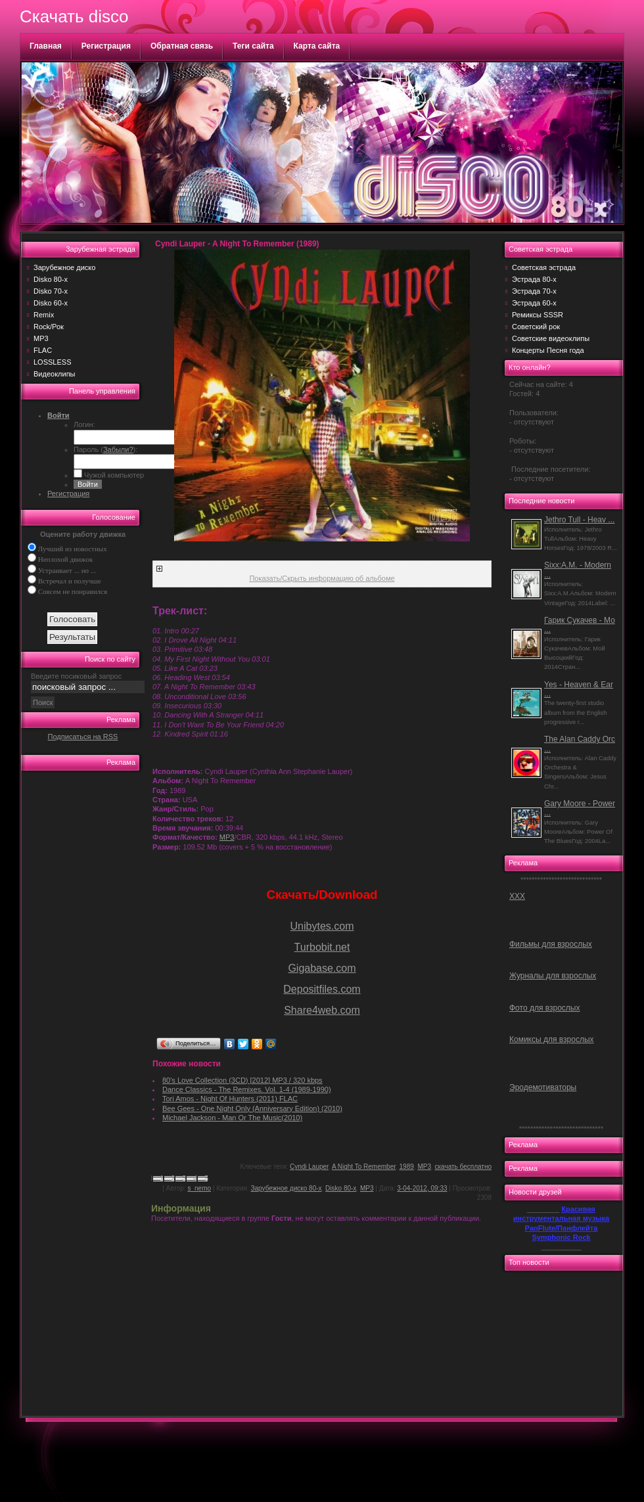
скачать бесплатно (463, 1166)
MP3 (41, 338)
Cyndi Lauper (309, 1166)
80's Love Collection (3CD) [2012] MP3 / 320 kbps (242, 1080)
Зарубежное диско (64, 267)
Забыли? (118, 449)
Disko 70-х (51, 291)
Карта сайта (317, 46)
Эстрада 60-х (534, 303)
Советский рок (536, 326)
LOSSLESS (52, 362)
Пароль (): (105, 449)
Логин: (84, 424)
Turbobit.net (322, 947)
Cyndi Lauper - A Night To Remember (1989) (237, 243)
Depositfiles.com (321, 989)
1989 (407, 1166)
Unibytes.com (322, 926)
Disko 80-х (51, 279)
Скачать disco (74, 16)
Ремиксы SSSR (537, 315)
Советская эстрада (544, 267)
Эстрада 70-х (534, 291)
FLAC (43, 350)
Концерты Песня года (548, 350)
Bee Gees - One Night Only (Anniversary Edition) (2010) (252, 1108)
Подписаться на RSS (83, 736)
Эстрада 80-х (534, 279)
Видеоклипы (55, 374)
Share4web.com (322, 1010)
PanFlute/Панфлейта (561, 1228)
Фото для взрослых (544, 1008)
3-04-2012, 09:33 (422, 1188)
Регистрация (106, 46)
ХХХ (517, 896)
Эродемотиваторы (542, 1087)
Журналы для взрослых (552, 975)
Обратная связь (181, 46)
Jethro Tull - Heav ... (579, 519)
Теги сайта (253, 46)
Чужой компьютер (113, 475)
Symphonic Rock (561, 1237)
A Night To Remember (364, 1166)
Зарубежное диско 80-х (286, 1188)
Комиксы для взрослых (551, 1039)
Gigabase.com (322, 968)
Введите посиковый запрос (76, 676)
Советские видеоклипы (550, 338)
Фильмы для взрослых (550, 944)
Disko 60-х (51, 303)
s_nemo (199, 1188)
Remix (44, 315)
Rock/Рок (49, 326)
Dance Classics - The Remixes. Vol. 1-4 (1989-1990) (246, 1089)
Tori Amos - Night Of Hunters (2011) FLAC (230, 1099)
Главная (46, 46)
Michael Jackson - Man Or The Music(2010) (232, 1118)
